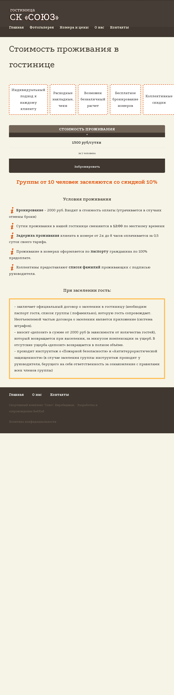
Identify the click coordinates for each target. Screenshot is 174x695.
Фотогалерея (42, 27)
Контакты (119, 27)
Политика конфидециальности (32, 421)
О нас (99, 27)
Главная (16, 27)
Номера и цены (74, 27)
